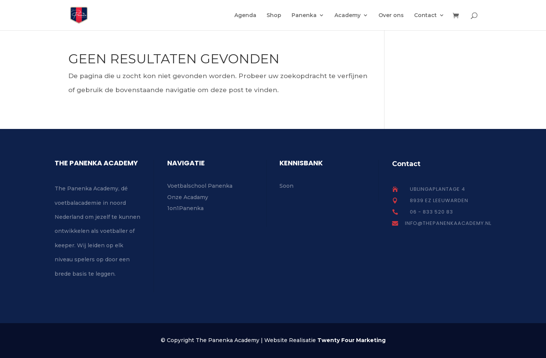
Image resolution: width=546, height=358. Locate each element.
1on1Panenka (185, 208)
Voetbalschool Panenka (199, 185)
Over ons (391, 16)
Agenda (245, 16)
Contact (425, 16)
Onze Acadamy (187, 197)
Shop (274, 16)
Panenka (304, 16)
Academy (347, 16)
